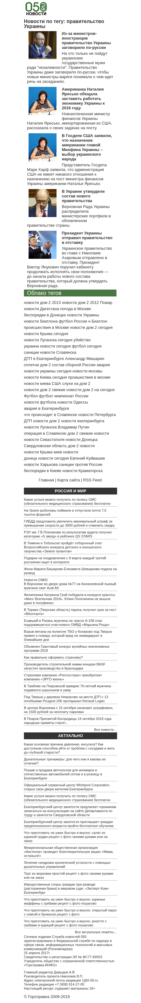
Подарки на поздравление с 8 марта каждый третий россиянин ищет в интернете (65, 560)
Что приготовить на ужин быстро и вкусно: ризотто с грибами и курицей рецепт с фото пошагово (65, 923)
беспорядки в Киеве (42, 470)
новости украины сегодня (47, 371)
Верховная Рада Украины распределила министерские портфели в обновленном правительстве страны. (69, 216)
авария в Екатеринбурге (46, 408)
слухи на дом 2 (76, 383)
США (56, 383)
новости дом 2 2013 (42, 302)
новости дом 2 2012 (80, 302)
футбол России (73, 321)
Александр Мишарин (84, 358)
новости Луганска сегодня (48, 340)
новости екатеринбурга (82, 421)
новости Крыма (38, 452)
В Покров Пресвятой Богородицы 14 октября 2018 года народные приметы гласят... (67, 721)
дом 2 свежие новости (88, 433)
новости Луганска (40, 427)
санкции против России (80, 464)
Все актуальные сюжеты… (96, 932)
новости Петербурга (97, 414)
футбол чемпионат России (64, 396)
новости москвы (87, 371)
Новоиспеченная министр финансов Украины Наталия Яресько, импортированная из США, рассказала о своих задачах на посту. (69, 120)
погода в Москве (75, 308)
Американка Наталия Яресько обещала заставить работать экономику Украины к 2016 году (83, 98)
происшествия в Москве (46, 327)
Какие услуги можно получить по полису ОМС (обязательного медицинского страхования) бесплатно (67, 501)
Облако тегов (44, 293)
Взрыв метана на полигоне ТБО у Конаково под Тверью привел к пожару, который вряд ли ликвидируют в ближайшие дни (68, 635)
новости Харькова (41, 464)
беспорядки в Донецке (45, 315)
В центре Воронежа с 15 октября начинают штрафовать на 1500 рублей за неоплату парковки (68, 710)
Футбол (31, 396)
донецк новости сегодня (46, 458)
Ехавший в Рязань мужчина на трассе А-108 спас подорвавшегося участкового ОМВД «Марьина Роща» (67, 623)
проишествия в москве (89, 377)
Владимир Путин (73, 427)
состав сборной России (73, 364)
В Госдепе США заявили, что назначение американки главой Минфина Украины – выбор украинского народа (87, 147)
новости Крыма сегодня (46, 333)
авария (103, 364)
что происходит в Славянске (50, 414)
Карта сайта (68, 480)
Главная (46, 480)
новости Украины (83, 315)
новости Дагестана (41, 308)
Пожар (106, 302)
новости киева (37, 383)
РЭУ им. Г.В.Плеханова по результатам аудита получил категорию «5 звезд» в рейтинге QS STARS (68, 534)
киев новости (66, 452)
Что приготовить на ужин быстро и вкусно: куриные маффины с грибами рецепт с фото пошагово (64, 901)
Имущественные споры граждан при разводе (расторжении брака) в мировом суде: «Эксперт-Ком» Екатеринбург (66, 888)
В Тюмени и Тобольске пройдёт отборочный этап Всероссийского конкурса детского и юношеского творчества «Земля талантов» (63, 547)
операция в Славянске (45, 433)
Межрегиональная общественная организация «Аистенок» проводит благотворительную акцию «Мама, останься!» (69, 852)
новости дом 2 (46, 421)
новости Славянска (58, 352)
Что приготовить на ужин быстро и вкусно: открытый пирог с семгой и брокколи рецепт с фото (70, 912)
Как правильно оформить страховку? (53, 657)
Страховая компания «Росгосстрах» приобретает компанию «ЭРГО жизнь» (63, 677)
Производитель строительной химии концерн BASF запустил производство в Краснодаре (64, 666)
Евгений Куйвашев (87, 458)
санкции (31, 352)
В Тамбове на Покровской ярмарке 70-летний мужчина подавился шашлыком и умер (67, 688)
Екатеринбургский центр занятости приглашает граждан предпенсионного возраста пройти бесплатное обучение (69, 824)
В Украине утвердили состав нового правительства (83, 196)
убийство (82, 340)
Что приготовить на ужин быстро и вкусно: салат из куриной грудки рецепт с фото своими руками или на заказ (65, 837)
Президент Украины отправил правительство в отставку (87, 238)
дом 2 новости (81, 445)
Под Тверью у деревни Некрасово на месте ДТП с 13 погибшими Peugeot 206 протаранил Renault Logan (66, 699)
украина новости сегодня (47, 346)
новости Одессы (72, 402)
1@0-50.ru (90, 980)
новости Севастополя (44, 439)
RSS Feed (92, 480)
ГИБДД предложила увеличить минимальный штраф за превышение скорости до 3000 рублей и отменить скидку (69, 523)
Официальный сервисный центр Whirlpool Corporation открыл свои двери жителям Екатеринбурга (66, 787)
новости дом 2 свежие (44, 389)
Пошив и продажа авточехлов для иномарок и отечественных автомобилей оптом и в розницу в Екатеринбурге (63, 774)
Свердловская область (45, 445)
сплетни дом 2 (37, 364)
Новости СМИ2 (36, 580)
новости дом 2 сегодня (91, 327)
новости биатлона (40, 321)
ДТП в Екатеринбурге (44, 358)
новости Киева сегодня (45, 377)
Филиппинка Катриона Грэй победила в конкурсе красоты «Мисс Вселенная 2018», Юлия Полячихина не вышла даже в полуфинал (69, 599)
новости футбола (40, 402)
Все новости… (105, 729)
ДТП (28, 421)
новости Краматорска (82, 470)
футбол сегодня (87, 346)
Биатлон (99, 321)
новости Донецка (82, 439)
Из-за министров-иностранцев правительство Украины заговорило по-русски (86, 40)
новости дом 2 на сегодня (90, 389)
